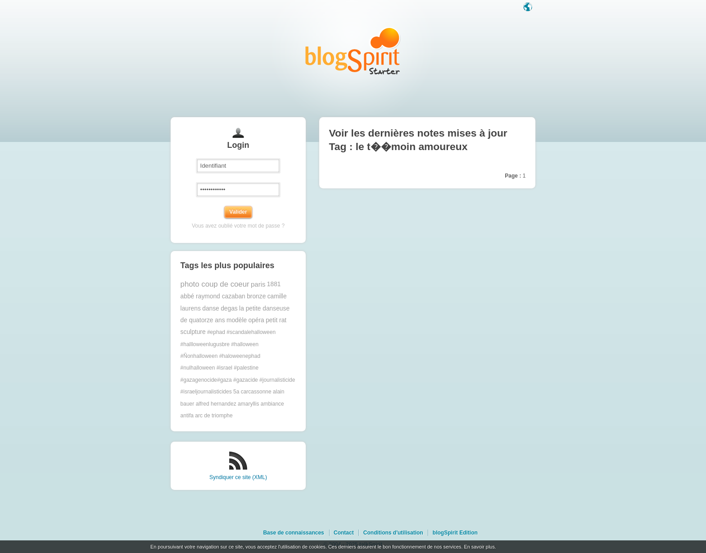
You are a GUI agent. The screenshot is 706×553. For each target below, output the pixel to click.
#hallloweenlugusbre (205, 344)
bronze (256, 296)
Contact (344, 533)
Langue (528, 7)
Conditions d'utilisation (393, 533)
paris (258, 284)
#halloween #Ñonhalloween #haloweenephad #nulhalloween (220, 356)
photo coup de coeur (215, 284)
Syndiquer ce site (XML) (238, 477)
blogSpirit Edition (455, 533)
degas (229, 308)
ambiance (272, 404)
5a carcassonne (252, 391)
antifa (187, 415)
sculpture (193, 332)
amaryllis (248, 404)
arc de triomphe (213, 415)
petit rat (276, 320)
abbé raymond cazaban (213, 296)
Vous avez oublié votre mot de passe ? (238, 226)
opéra (256, 320)
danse (210, 308)
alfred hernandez (216, 404)
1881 (274, 284)
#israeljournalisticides (206, 391)
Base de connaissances (293, 533)
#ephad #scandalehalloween (241, 332)
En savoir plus (479, 546)
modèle (236, 320)
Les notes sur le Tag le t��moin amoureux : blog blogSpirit (353, 50)
